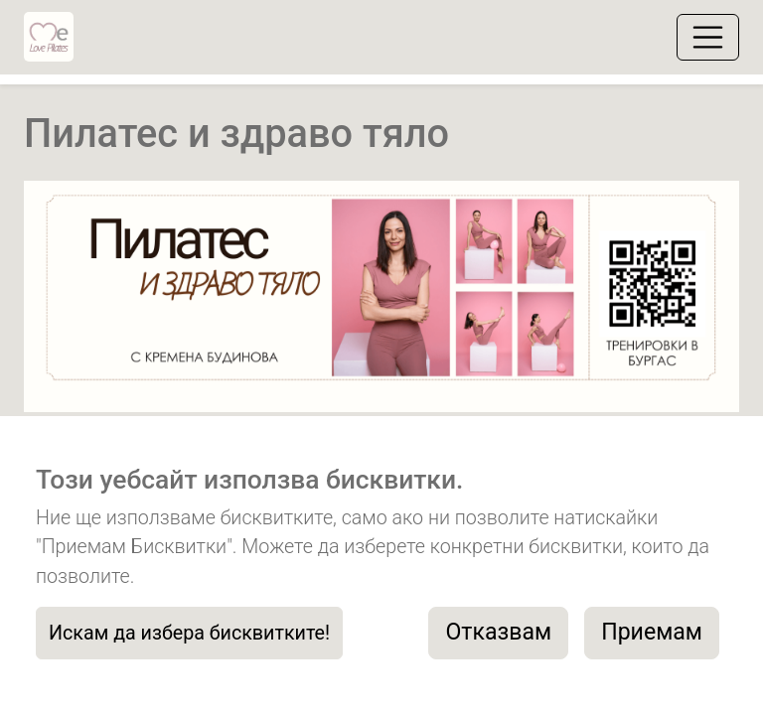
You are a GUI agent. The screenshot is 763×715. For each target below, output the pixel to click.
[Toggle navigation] (708, 37)
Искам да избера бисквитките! (189, 633)
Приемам (651, 632)
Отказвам (498, 632)
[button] (77, 299)
